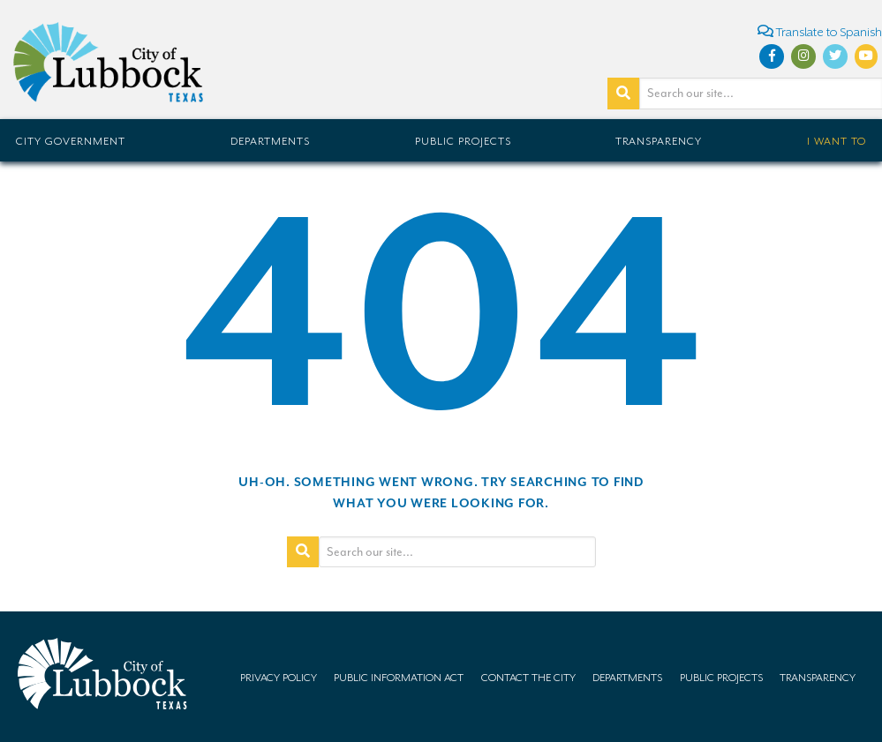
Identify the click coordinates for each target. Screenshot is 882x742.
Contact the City (528, 677)
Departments (270, 141)
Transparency (658, 141)
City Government (70, 141)
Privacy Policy (278, 677)
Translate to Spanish (820, 31)
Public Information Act (399, 677)
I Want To (836, 141)
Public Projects (463, 141)
